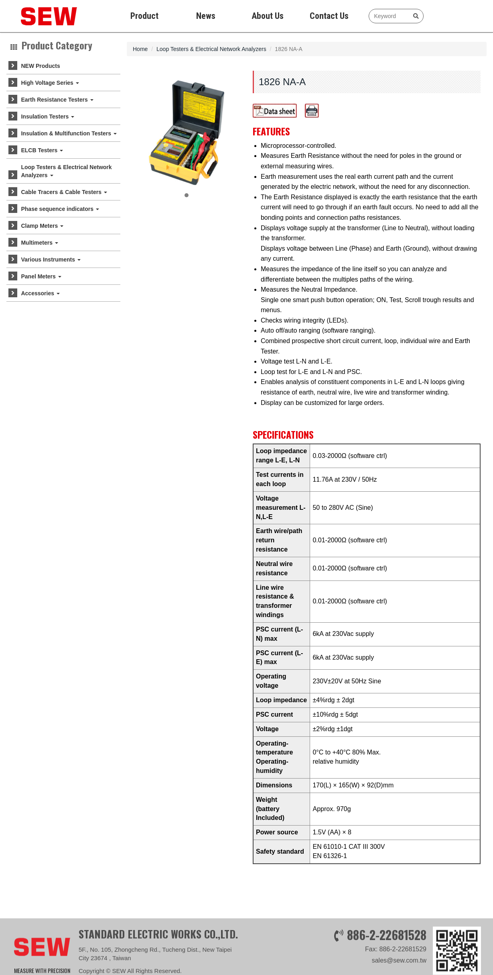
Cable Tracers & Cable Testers (64, 192)
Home (140, 49)
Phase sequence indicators (60, 209)
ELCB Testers (42, 150)
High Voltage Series (50, 83)
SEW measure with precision (42, 16)
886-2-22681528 (386, 962)
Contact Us (329, 16)
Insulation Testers (47, 116)
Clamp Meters (42, 226)
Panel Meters (41, 276)
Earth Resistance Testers (57, 99)
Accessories (40, 293)
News (205, 16)
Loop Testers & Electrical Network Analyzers (66, 171)
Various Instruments (50, 259)
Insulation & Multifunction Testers (68, 133)
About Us (268, 16)
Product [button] (144, 16)
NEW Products (40, 66)
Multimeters (39, 242)
